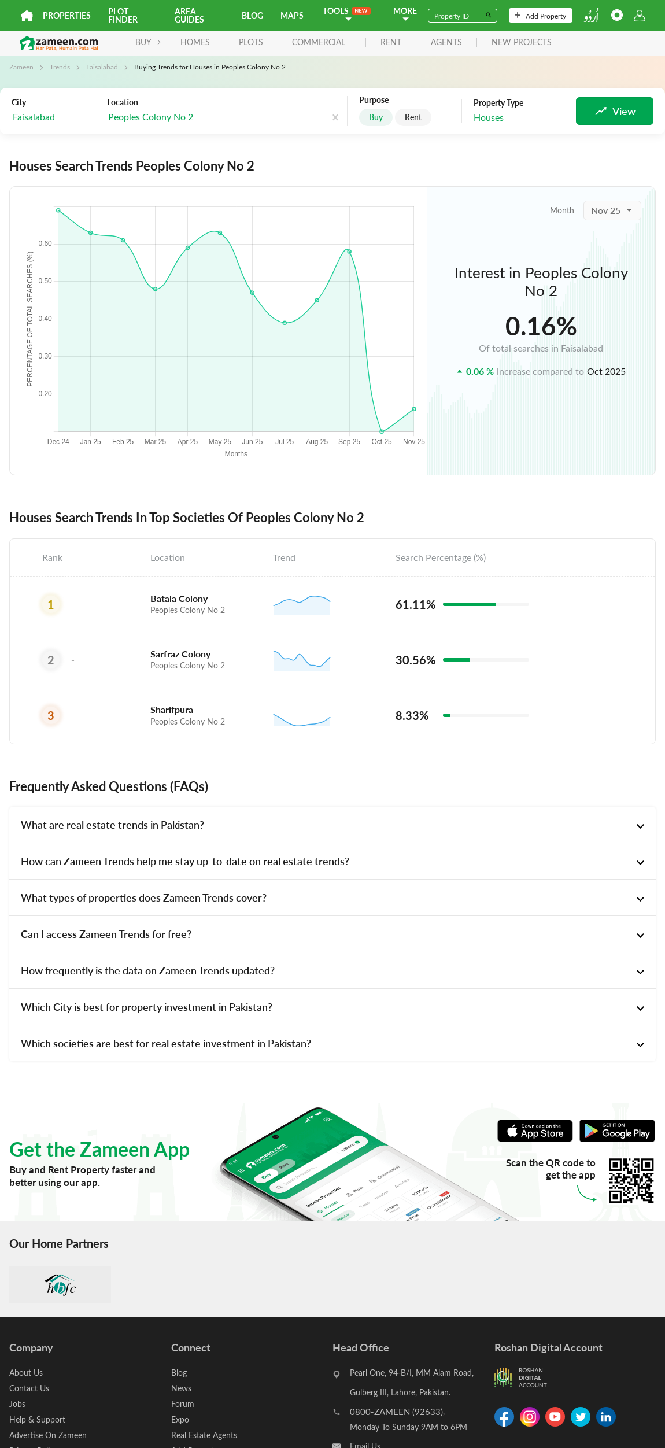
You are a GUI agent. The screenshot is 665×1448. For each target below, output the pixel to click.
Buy (376, 117)
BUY (148, 41)
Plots (251, 41)
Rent (413, 117)
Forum (182, 1403)
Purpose (374, 100)
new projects (522, 42)
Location (122, 102)
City (19, 102)
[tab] (332, 825)
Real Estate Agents (204, 1434)
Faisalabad (102, 66)
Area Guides (189, 15)
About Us (26, 1372)
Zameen (21, 66)
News (181, 1388)
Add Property (540, 15)
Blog (252, 15)
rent (390, 42)
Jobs (17, 1403)
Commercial (318, 41)
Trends (60, 66)
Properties (67, 15)
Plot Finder (123, 15)
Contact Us (29, 1388)
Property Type (498, 103)
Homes (195, 41)
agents (446, 42)
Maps (292, 15)
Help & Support (37, 1419)
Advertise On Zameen (48, 1434)
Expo (180, 1419)
